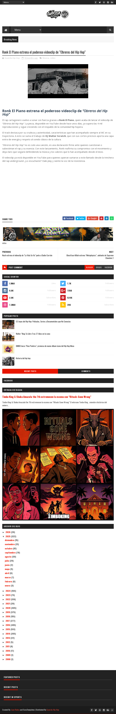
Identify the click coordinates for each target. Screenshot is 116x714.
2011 (8, 646)
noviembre (10, 544)
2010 (8, 650)
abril (7, 573)
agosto (8, 556)
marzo (8, 577)
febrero (9, 581)
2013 (8, 638)
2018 (8, 616)
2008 (8, 659)
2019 (8, 612)
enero (8, 585)
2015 (8, 629)
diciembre (10, 540)
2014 (8, 633)
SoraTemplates (29, 710)
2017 (8, 620)
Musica (46, 58)
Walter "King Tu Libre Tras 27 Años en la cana (33, 333)
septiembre (10, 552)
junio (7, 565)
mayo (7, 569)
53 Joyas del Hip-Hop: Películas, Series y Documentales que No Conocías (43, 321)
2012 (8, 642)
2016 (8, 625)
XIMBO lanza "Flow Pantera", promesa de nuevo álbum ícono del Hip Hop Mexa (45, 346)
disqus (99, 267)
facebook (108, 267)
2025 (8, 536)
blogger (89, 267)
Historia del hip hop (23, 358)
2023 (8, 595)
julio (7, 561)
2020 (8, 608)
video (52, 58)
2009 (8, 655)
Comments (85, 371)
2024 (8, 590)
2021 (8, 603)
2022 (8, 599)
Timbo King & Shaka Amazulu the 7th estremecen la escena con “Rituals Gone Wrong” (46, 397)
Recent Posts (30, 371)
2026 (8, 532)
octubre (9, 548)
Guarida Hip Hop (53, 710)
